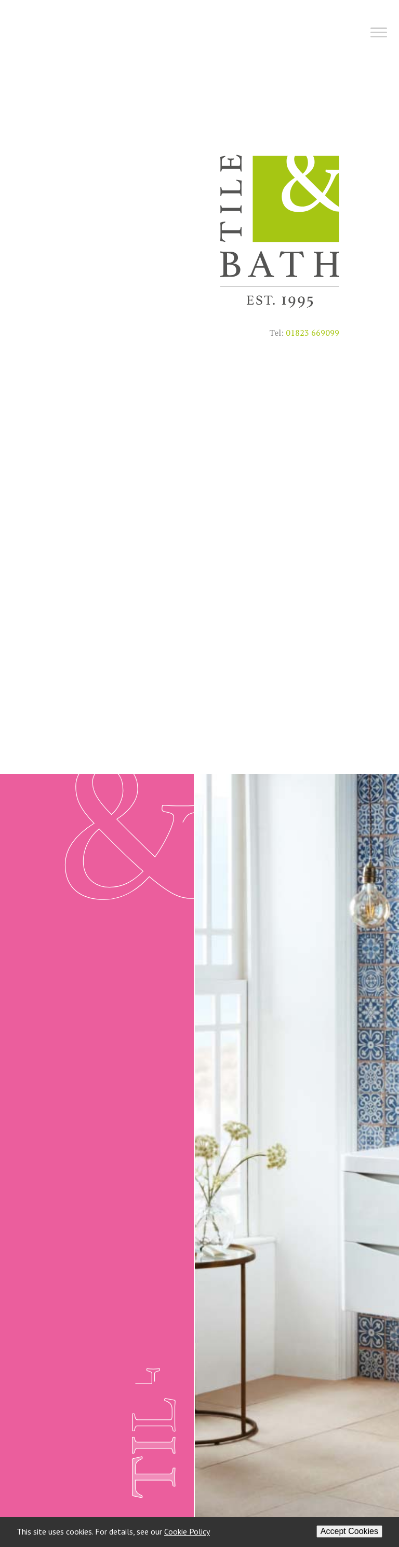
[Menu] (203, 37)
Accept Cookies (349, 1531)
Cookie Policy (187, 1531)
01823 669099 (312, 332)
